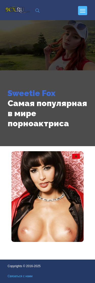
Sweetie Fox (31, 93)
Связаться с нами (20, 276)
